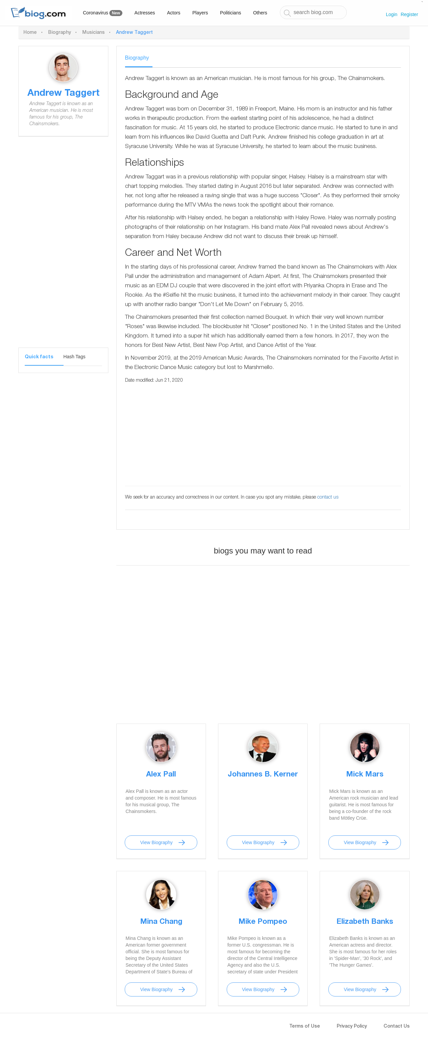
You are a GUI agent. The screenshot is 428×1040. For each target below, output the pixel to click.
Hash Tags (75, 356)
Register (409, 14)
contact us (327, 497)
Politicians (230, 12)
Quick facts (39, 357)
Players (200, 12)
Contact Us (397, 1026)
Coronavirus (102, 13)
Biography (59, 32)
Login (391, 14)
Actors (174, 12)
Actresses (144, 12)
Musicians (93, 32)
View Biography (156, 842)
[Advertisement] (63, 247)
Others (260, 12)
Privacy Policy (352, 1026)
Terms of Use (304, 1026)
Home (30, 32)
